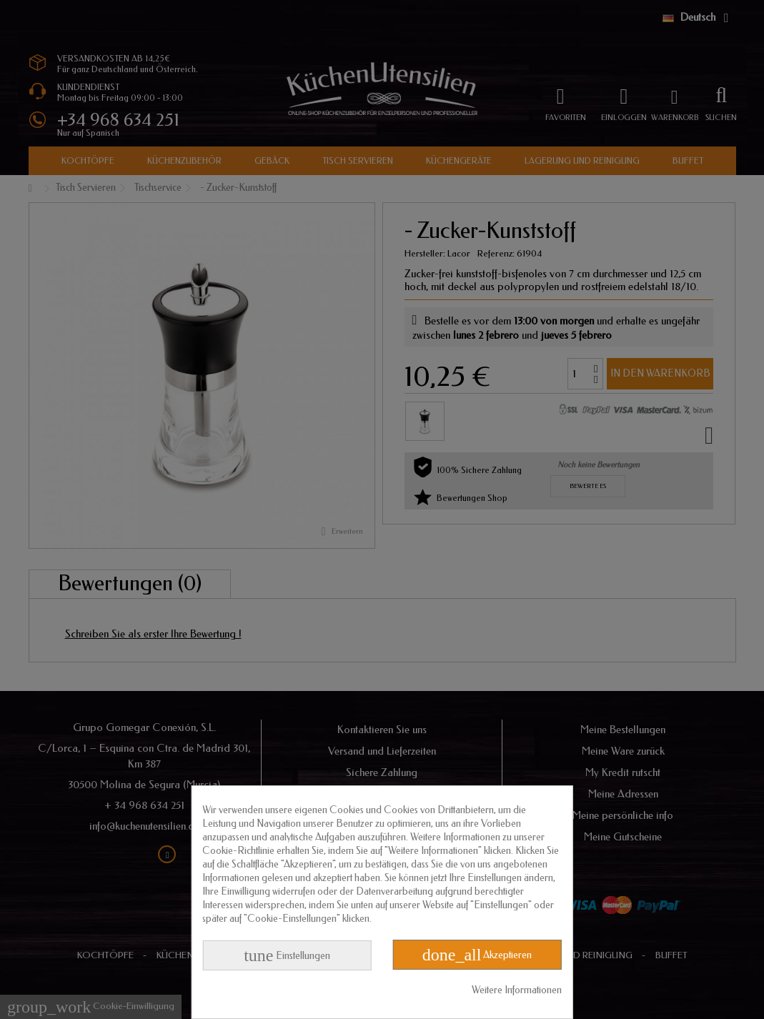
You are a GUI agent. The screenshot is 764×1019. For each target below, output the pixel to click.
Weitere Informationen (517, 990)
